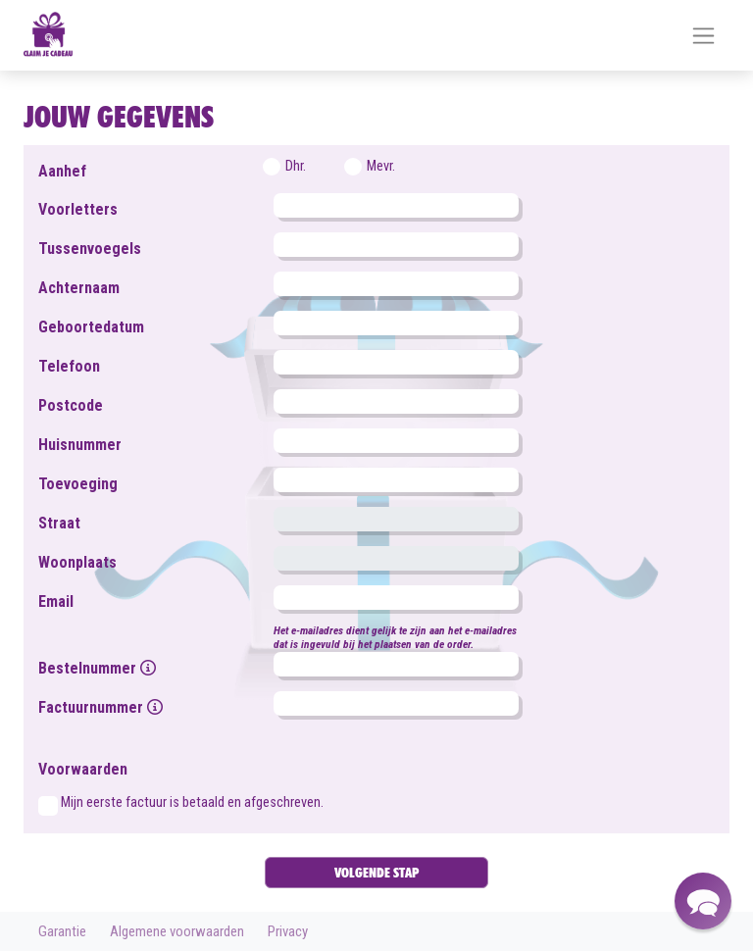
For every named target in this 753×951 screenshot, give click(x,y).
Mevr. (381, 166)
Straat (59, 523)
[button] (703, 901)
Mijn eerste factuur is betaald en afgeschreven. (192, 802)
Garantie (62, 931)
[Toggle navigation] (703, 36)
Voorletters (78, 209)
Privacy (288, 931)
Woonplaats (77, 562)
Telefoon (69, 366)
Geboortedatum (91, 327)
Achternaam (79, 287)
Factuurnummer (100, 707)
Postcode (70, 405)
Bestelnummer (97, 668)
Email (56, 601)
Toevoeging (78, 484)
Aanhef (62, 171)
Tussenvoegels (89, 248)
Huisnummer (80, 444)
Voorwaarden (82, 769)
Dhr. (295, 166)
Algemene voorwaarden (177, 931)
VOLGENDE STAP (376, 872)
